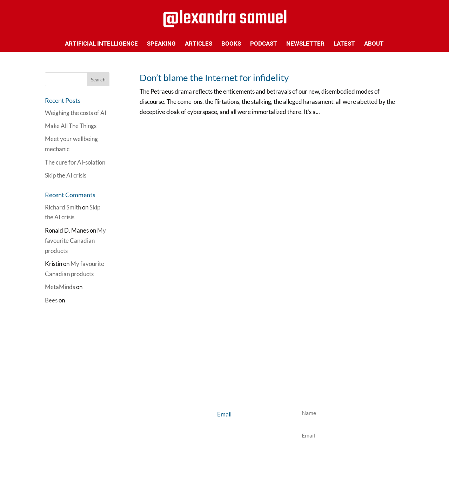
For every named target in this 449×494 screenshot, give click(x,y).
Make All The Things (70, 125)
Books (231, 44)
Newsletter (305, 44)
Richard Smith (63, 207)
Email (224, 414)
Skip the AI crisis (65, 175)
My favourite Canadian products (75, 240)
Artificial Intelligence (101, 44)
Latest (344, 44)
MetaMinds (60, 287)
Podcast (263, 44)
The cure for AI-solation (75, 162)
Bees (51, 300)
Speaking (161, 44)
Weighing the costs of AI (75, 112)
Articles (198, 44)
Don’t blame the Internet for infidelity (214, 77)
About (374, 44)
